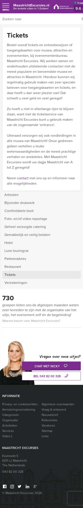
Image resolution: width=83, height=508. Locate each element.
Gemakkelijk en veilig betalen (27, 234)
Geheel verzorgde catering (25, 226)
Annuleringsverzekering (18, 409)
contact (23, 178)
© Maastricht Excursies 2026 (22, 493)
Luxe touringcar (16, 250)
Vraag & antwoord (54, 409)
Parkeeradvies (15, 258)
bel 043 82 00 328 (51, 376)
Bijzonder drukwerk (19, 202)
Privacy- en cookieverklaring (21, 404)
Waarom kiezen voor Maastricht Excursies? (31, 320)
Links (45, 436)
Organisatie (10, 420)
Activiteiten (9, 425)
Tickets (10, 274)
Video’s (7, 436)
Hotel (8, 242)
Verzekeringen (15, 282)
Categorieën (10, 415)
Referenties (50, 420)
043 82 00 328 (12, 471)
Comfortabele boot (19, 210)
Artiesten (11, 194)
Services (8, 431)
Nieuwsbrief (50, 415)
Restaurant (12, 266)
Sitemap (47, 431)
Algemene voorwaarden (58, 404)
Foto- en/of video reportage (25, 218)
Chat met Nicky (51, 366)
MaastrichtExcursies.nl (31, 6)
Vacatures (48, 425)
